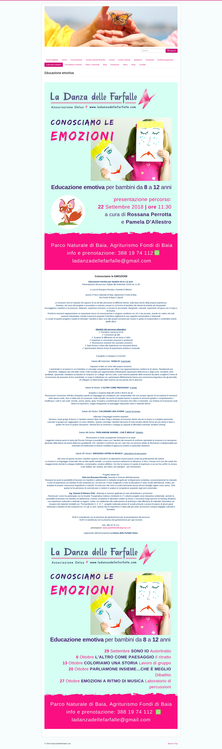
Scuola (112, 60)
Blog (105, 65)
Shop (133, 65)
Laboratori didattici (53, 65)
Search (171, 51)
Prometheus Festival (73, 65)
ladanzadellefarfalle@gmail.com (117, 528)
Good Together (52, 60)
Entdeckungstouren (165, 60)
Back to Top (173, 744)
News (125, 65)
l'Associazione (76, 60)
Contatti (142, 65)
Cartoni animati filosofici (95, 60)
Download (150, 60)
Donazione (114, 65)
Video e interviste (92, 65)
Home (64, 60)
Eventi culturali (124, 60)
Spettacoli (138, 60)
